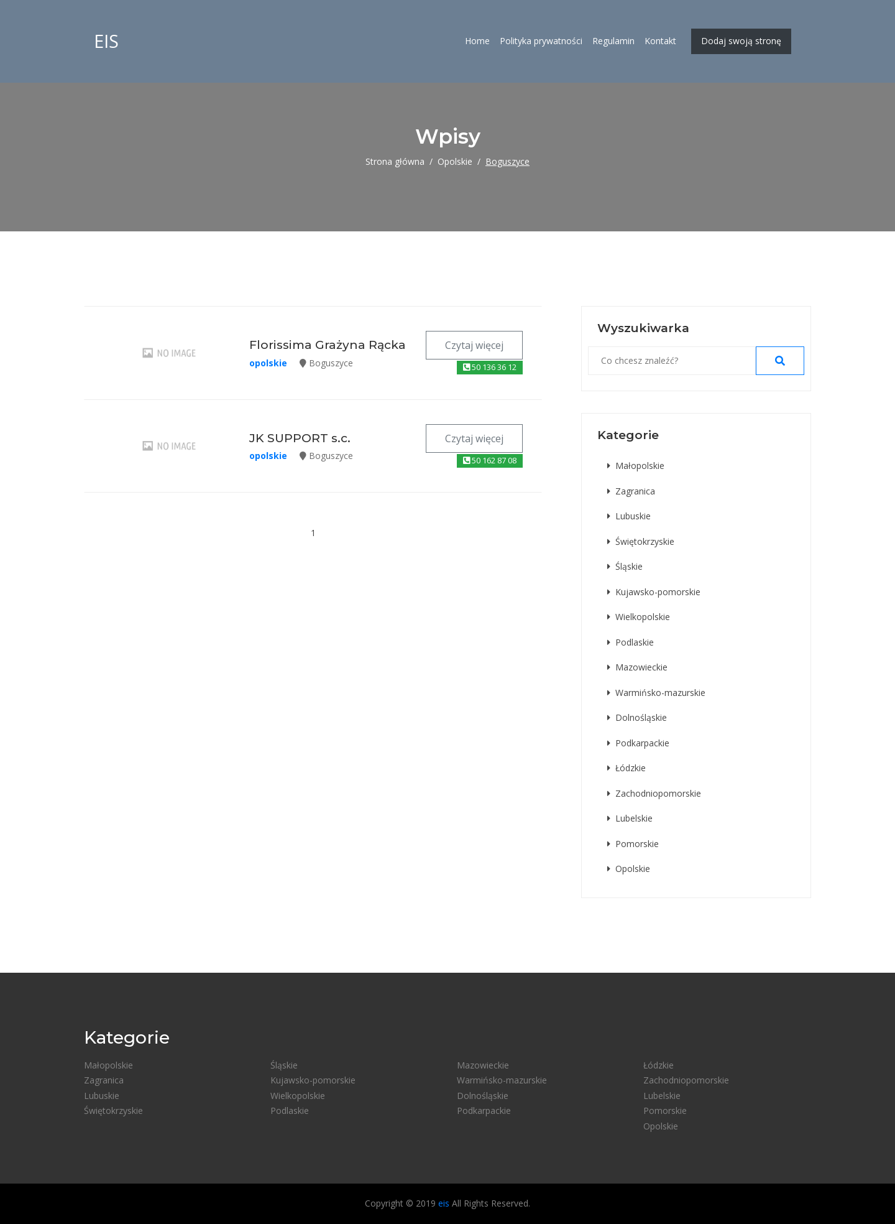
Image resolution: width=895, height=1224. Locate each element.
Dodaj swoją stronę (741, 42)
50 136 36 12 (489, 367)
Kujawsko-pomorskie (653, 592)
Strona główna (395, 161)
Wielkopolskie (638, 617)
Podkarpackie (638, 743)
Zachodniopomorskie (654, 793)
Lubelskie (630, 818)
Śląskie (625, 566)
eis (106, 42)
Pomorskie (633, 844)
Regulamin (613, 42)
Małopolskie (635, 465)
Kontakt (660, 42)
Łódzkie (626, 768)
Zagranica (631, 491)
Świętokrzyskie (640, 541)
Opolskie (455, 161)
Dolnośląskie (637, 717)
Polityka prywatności (541, 42)
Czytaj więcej (474, 345)
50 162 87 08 (489, 460)
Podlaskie (630, 642)
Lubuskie (629, 516)
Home (477, 42)
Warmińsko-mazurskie (656, 692)
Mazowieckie (637, 667)
